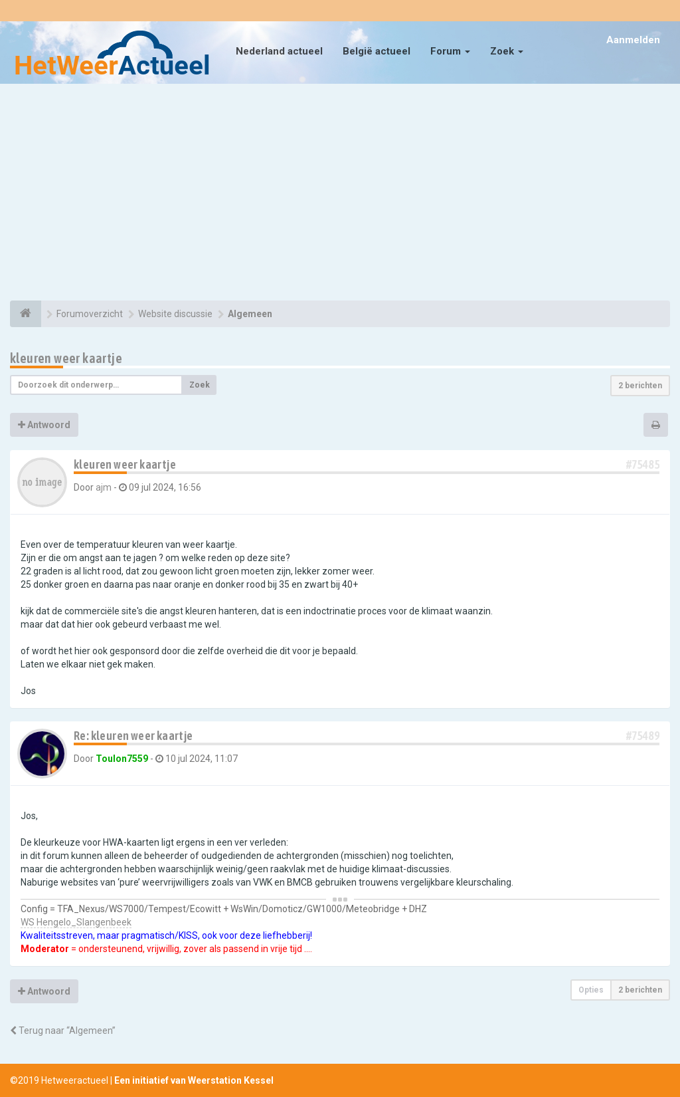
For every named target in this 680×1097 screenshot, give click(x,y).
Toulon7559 (122, 758)
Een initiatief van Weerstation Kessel (194, 1080)
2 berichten (640, 385)
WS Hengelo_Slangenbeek (76, 922)
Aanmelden (633, 40)
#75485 (642, 464)
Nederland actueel (279, 51)
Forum (450, 51)
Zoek (506, 51)
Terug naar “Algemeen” (63, 1030)
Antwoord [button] (44, 425)
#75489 (642, 736)
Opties (591, 990)
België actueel (376, 51)
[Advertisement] (340, 194)
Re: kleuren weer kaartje (133, 736)
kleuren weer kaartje (66, 358)
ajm (104, 487)
